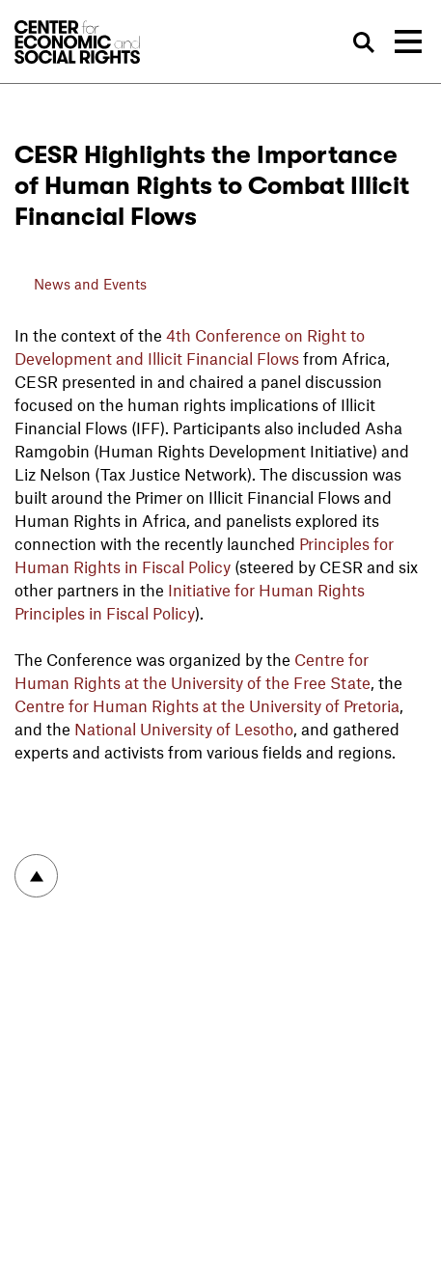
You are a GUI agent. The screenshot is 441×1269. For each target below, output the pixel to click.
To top (36, 875)
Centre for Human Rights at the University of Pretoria (207, 705)
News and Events (90, 283)
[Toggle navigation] (408, 41)
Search (364, 42)
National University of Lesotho (183, 728)
